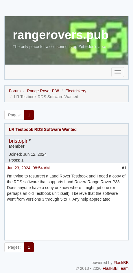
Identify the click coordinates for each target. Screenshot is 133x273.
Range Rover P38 (43, 91)
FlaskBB (121, 262)
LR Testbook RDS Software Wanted (43, 129)
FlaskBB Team (116, 268)
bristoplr (18, 141)
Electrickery (75, 91)
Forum (15, 91)
